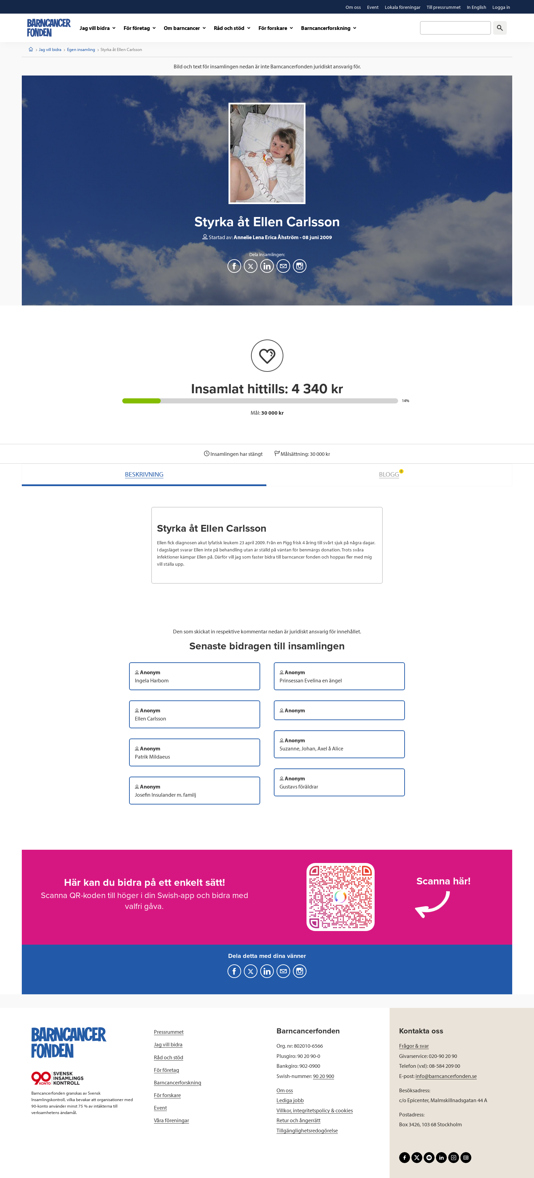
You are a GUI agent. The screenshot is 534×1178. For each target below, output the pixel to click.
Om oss (285, 1090)
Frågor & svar (414, 1045)
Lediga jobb (290, 1100)
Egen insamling (81, 49)
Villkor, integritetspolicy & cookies (315, 1110)
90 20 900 (323, 1076)
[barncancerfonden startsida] (49, 28)
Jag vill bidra (50, 49)
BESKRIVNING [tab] (144, 474)
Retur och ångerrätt (298, 1120)
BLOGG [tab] (391, 473)
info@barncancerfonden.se (446, 1076)
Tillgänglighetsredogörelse (307, 1130)
